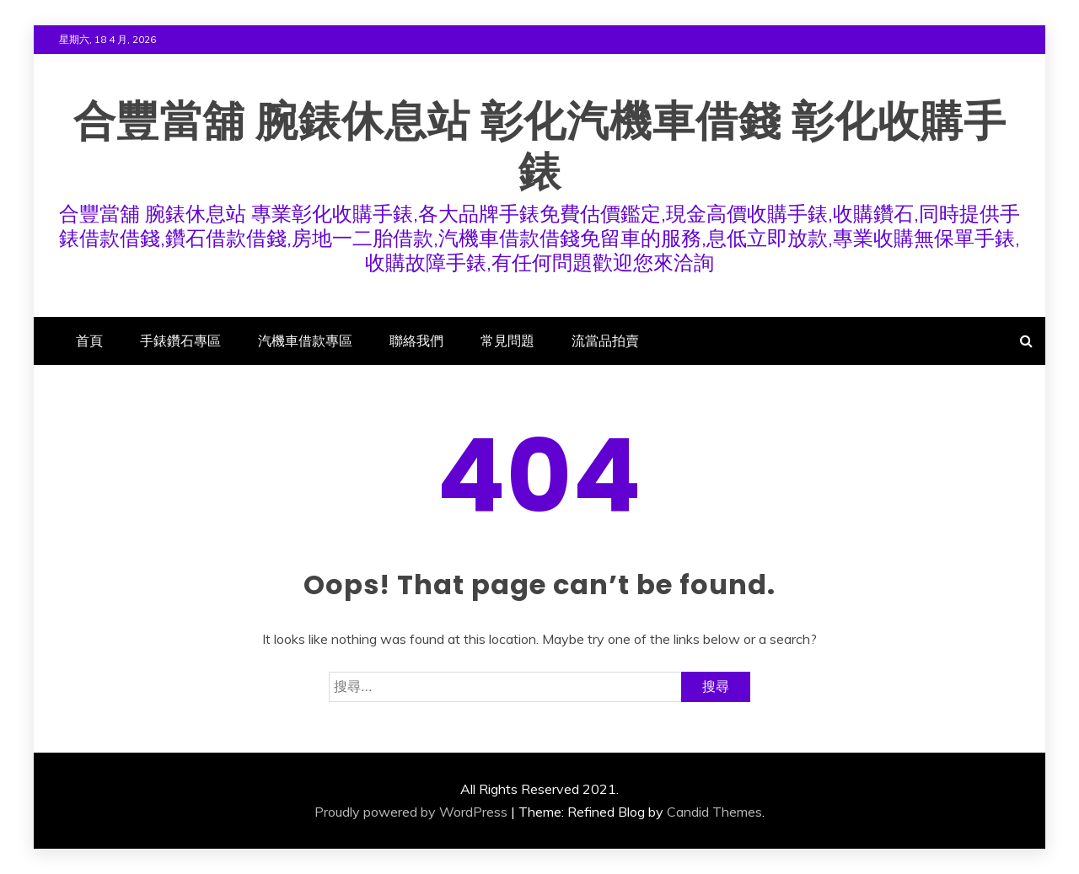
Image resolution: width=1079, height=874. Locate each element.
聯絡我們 (416, 340)
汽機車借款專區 (305, 340)
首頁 (89, 340)
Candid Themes (714, 811)
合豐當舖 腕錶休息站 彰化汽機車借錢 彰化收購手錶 (540, 146)
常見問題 (507, 340)
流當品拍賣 (605, 340)
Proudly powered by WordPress (410, 811)
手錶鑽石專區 (180, 340)
